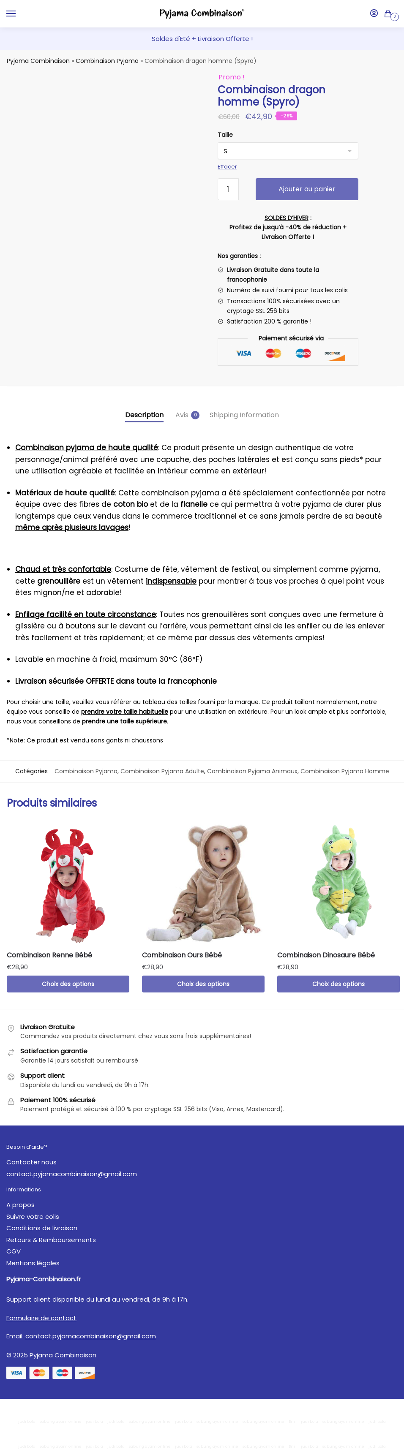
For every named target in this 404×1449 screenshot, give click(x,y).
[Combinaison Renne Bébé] (68, 882)
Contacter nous (31, 1162)
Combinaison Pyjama (107, 61)
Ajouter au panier (307, 189)
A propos (20, 1204)
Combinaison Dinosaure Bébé (326, 955)
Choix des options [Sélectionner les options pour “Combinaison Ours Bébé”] (203, 984)
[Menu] (19, 14)
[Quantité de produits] (228, 189)
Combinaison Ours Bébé (182, 955)
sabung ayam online (61, 1421)
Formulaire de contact (41, 1317)
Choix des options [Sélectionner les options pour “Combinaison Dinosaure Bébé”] (338, 984)
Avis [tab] (181, 415)
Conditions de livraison (41, 1227)
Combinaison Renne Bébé (49, 955)
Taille (225, 134)
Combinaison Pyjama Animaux (252, 771)
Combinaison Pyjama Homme (344, 771)
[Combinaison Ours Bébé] (203, 882)
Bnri (293, 1421)
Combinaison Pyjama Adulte (162, 771)
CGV (13, 1251)
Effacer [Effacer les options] (227, 167)
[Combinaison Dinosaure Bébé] (338, 882)
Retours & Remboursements (51, 1239)
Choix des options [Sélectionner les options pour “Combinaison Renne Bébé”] (68, 984)
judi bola (26, 1421)
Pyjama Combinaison (38, 61)
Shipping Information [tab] (244, 415)
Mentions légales (33, 1263)
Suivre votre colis (32, 1216)
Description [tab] (144, 415)
